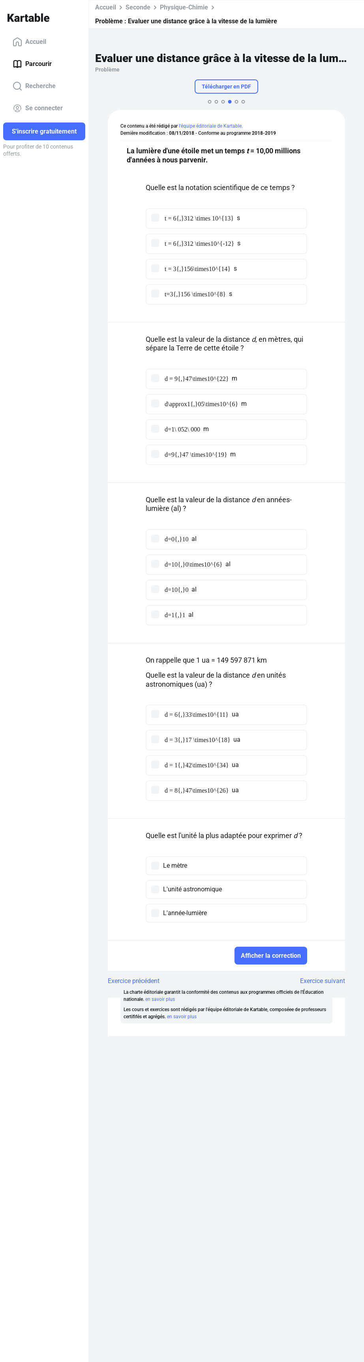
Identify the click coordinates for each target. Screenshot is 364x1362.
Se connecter (38, 108)
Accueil (29, 42)
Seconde (138, 7)
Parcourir (32, 64)
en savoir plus (160, 999)
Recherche (34, 86)
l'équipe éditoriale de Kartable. (211, 126)
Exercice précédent (133, 981)
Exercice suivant (322, 981)
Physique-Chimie (184, 7)
